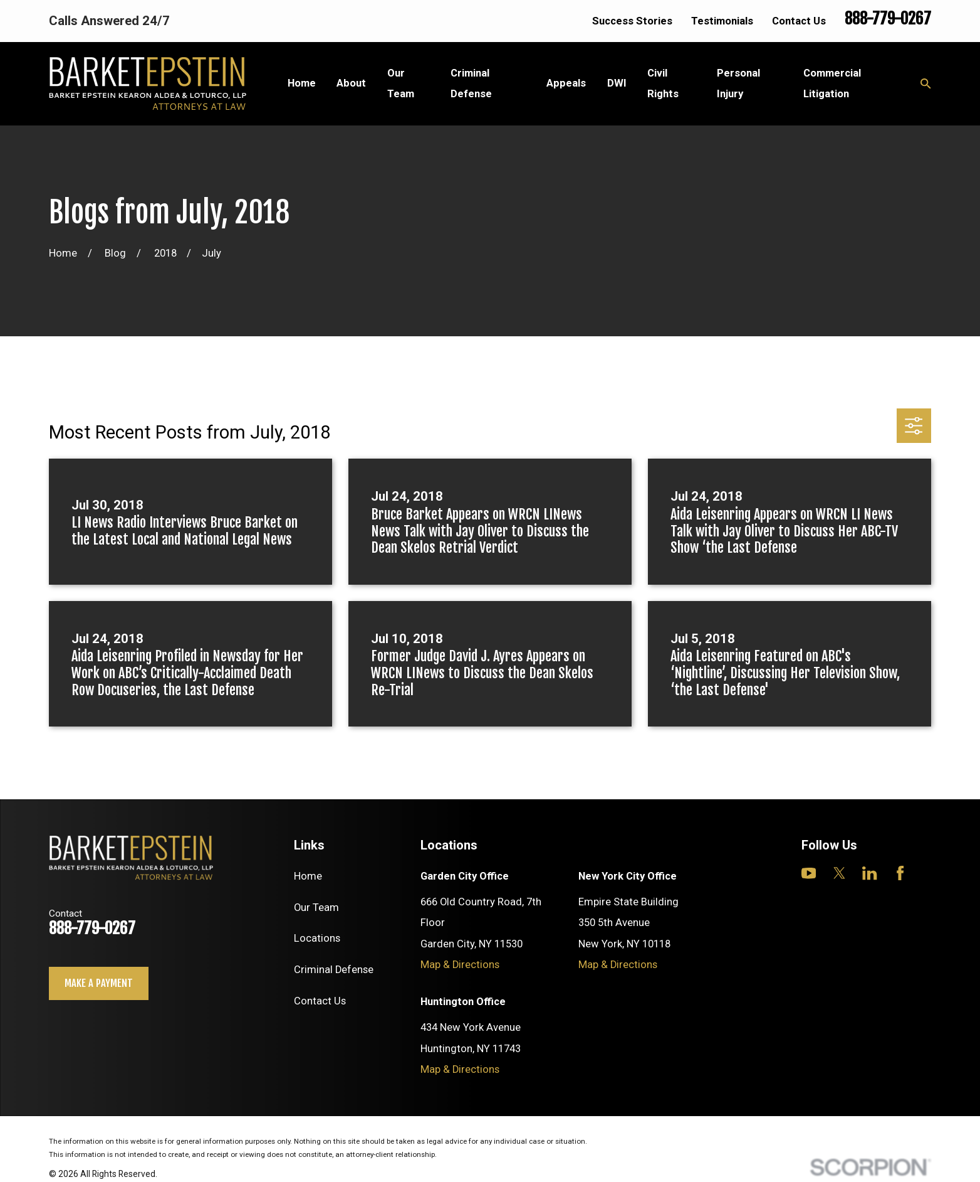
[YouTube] (808, 873)
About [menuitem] (351, 83)
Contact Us (799, 21)
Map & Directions (459, 965)
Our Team (316, 907)
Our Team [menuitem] (400, 83)
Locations (317, 938)
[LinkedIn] (869, 873)
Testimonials (722, 21)
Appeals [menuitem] (566, 83)
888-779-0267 (888, 18)
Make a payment (99, 982)
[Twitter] (839, 873)
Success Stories (632, 21)
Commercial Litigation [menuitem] (832, 83)
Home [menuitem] (302, 83)
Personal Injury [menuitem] (738, 83)
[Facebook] (900, 873)
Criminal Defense (333, 970)
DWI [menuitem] (617, 83)
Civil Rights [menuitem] (663, 83)
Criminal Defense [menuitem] (471, 83)
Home (308, 876)
